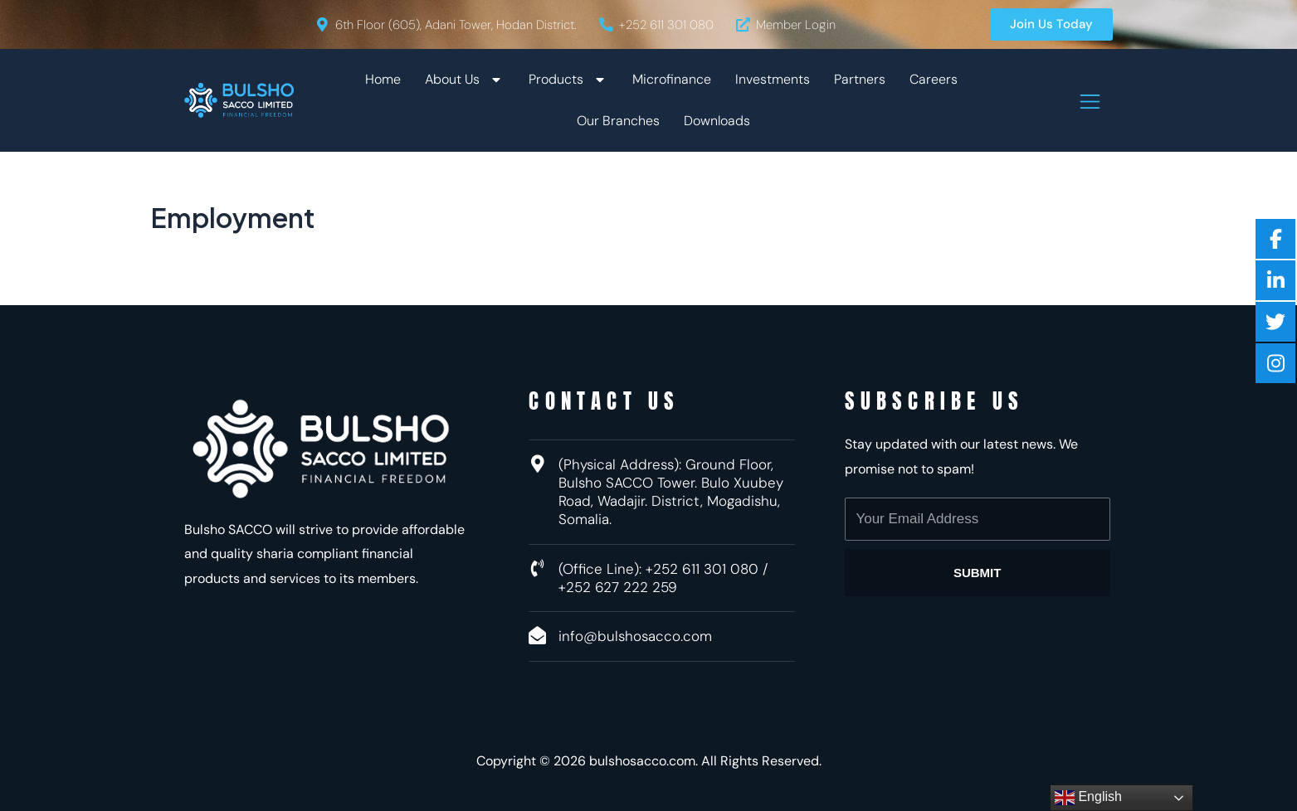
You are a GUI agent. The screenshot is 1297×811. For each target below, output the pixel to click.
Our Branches (618, 120)
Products (568, 80)
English (1088, 798)
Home (383, 79)
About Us (465, 80)
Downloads (717, 120)
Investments (772, 79)
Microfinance (671, 79)
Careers (933, 79)
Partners (859, 79)
